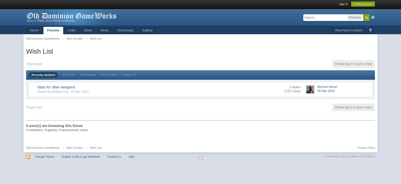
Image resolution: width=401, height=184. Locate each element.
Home (34, 30)
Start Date (68, 74)
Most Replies (88, 74)
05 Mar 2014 (326, 91)
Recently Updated (43, 74)
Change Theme (44, 156)
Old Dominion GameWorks (43, 147)
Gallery (147, 30)
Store (88, 30)
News (105, 30)
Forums (53, 30)
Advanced (373, 17)
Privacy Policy (366, 147)
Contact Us (114, 156)
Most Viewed (109, 74)
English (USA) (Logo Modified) (81, 156)
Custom (128, 74)
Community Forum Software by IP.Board (350, 156)
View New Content (348, 30)
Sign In (343, 4)
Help (132, 156)
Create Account (363, 4)
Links (71, 30)
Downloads (125, 30)
